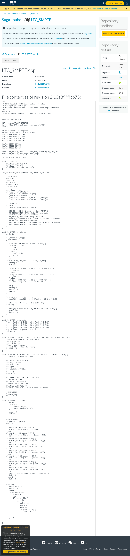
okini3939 (13, 13)
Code (22, 13)
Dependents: (9, 54)
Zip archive (57, 38)
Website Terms (95, 549)
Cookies (113, 549)
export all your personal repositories (36, 43)
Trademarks (122, 549)
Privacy (105, 549)
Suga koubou (13, 19)
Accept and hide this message (15, 552)
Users (5, 13)
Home (6, 60)
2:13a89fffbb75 (42, 84)
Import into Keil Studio (112, 33)
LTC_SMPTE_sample (28, 54)
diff (69, 68)
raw (64, 68)
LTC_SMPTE (32, 13)
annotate (77, 68)
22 (121, 72)
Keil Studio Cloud (114, 3)
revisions (87, 68)
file (94, 68)
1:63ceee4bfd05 (42, 87)
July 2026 (88, 33)
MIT (110, 110)
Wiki (15, 60)
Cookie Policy (19, 542)
